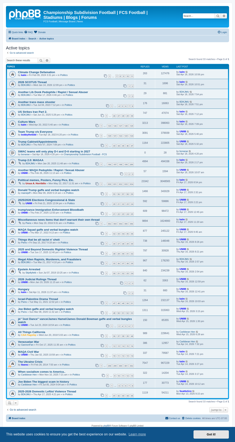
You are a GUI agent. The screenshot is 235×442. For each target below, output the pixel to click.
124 (131, 135)
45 (123, 145)
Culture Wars (26, 121)
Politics (64, 75)
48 (119, 303)
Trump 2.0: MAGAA (30, 160)
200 (131, 164)
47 (132, 145)
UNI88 (183, 131)
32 (114, 233)
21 (119, 204)
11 (132, 76)
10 (127, 76)
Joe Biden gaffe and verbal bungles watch (46, 309)
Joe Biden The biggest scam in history (43, 381)
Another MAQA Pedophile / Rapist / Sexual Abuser (51, 170)
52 (127, 313)
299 (114, 365)
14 (123, 346)
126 (114, 125)
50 (127, 303)
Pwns (28, 223)
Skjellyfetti (31, 272)
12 (114, 346)
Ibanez (24, 364)
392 (109, 223)
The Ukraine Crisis (30, 361)
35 (127, 233)
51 (132, 303)
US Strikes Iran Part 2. (32, 111)
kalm (23, 75)
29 (127, 115)
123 (125, 135)
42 (119, 395)
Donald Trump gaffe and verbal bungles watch (48, 190)
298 (109, 365)
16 (132, 346)
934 (131, 184)
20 (114, 204)
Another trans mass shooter (36, 102)
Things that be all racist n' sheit (39, 239)
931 (114, 184)
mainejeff (25, 193)
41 (114, 395)
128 (125, 125)
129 (131, 125)
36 (132, 233)
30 (132, 115)
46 (127, 145)
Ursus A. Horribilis (36, 183)
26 (114, 115)
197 (114, 164)
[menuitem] (28, 32)
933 (125, 184)
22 (123, 204)
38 (127, 263)
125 (109, 125)
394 (120, 223)
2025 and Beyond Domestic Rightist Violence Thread (53, 249)
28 (123, 115)
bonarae (25, 154)
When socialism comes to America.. (41, 371)
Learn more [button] (137, 434)
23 (127, 204)
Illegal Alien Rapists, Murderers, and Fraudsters (49, 259)
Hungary (23, 289)
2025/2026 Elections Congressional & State (46, 200)
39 (132, 263)
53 (132, 313)
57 (123, 194)
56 (119, 194)
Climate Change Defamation (36, 72)
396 (131, 223)
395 (125, 223)
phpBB (106, 426)
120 (109, 135)
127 (120, 125)
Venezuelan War (28, 341)
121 (114, 135)
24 (132, 204)
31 (127, 253)
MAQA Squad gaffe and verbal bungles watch (48, 229)
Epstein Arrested (29, 269)
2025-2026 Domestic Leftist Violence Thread (47, 391)
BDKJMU (26, 85)
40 (132, 336)
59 (132, 194)
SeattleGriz (186, 391)
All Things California (31, 332)
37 (123, 263)
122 (120, 135)
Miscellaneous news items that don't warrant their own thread (59, 219)
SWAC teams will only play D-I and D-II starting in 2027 (54, 151)
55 (114, 194)
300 (120, 365)
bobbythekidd (28, 134)
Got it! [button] (211, 434)
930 (109, 184)
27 (119, 115)
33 (119, 233)
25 (132, 214)
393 (114, 223)
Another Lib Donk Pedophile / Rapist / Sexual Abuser (53, 92)
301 (125, 365)
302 (131, 365)
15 (127, 346)
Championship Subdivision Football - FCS (85, 154)
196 (109, 164)
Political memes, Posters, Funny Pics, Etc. (46, 180)
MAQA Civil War (28, 351)
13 (119, 346)
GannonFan (27, 344)
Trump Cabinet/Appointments (37, 141)
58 (127, 194)
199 (125, 164)
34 (123, 233)
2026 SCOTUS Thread (32, 82)
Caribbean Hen (187, 331)
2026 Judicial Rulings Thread (37, 279)
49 (123, 303)
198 (120, 164)
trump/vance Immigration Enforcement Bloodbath (51, 209)
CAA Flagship (28, 335)
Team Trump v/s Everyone (35, 131)
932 (120, 184)
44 (119, 145)
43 (114, 145)
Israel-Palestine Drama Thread (38, 299)
